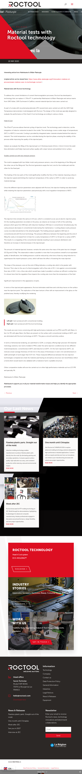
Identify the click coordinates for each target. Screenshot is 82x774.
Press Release (17, 27)
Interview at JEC (14, 732)
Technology (47, 670)
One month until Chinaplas (57, 442)
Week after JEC (13, 504)
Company (46, 674)
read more (9, 468)
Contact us (47, 678)
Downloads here (19, 700)
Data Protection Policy (51, 681)
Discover (20, 569)
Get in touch (40, 642)
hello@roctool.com (21, 696)
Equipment (47, 700)
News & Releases (49, 696)
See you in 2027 (14, 728)
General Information (50, 685)
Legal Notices (48, 693)
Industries (46, 689)
